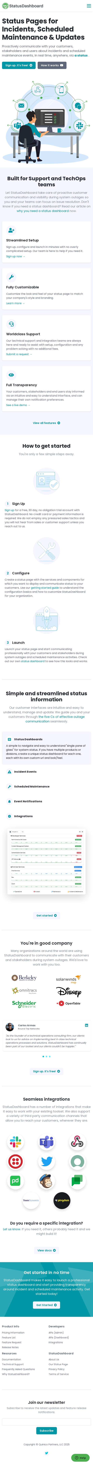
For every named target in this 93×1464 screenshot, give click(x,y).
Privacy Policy (56, 1369)
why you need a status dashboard (43, 211)
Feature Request (11, 1342)
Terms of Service (59, 1374)
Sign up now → (15, 256)
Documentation (11, 1359)
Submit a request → (19, 354)
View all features (46, 423)
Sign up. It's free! (18, 65)
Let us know (11, 1229)
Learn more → (15, 303)
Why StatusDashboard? (16, 1374)
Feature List (9, 1337)
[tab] (46, 748)
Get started (46, 915)
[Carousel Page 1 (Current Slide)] (43, 1056)
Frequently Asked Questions (18, 1369)
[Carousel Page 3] (49, 1056)
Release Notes (10, 1347)
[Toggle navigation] (89, 5)
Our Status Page (58, 1364)
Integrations (56, 1342)
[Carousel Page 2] (46, 1056)
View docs (46, 1250)
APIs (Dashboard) (59, 1337)
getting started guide (45, 588)
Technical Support (13, 1364)
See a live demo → (18, 405)
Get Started (46, 1305)
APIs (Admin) (56, 1332)
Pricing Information (13, 1332)
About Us (54, 1359)
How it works (52, 65)
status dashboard (33, 661)
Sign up (9, 510)
